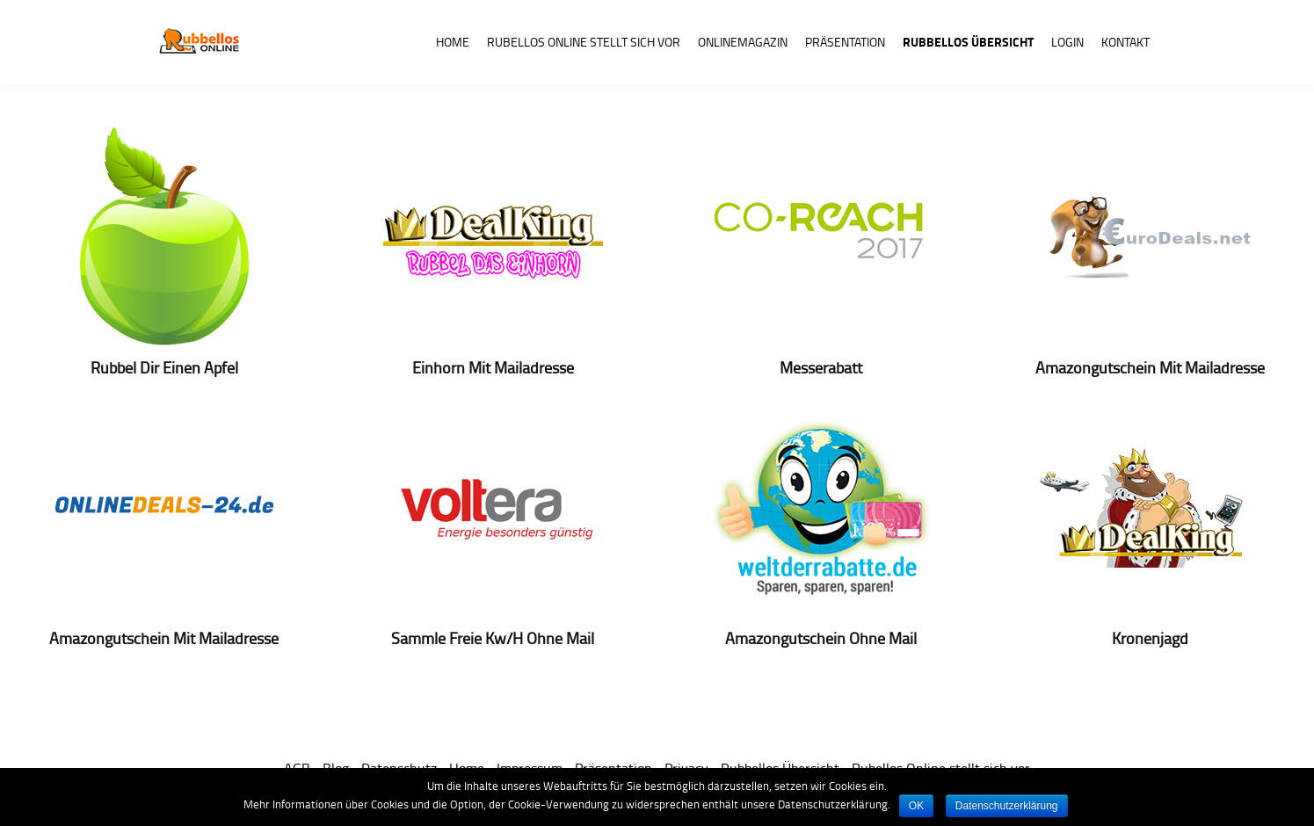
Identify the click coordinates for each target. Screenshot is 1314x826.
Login (1067, 41)
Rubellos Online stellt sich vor (583, 41)
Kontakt (1125, 41)
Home (452, 41)
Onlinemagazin (743, 41)
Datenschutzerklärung (1006, 806)
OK (916, 806)
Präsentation (845, 41)
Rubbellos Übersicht (968, 42)
